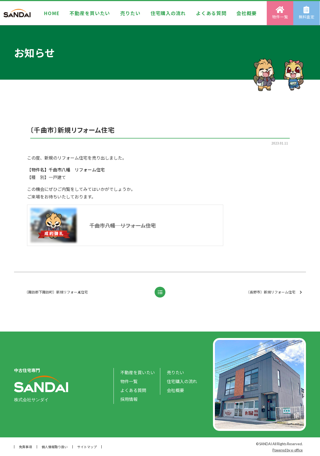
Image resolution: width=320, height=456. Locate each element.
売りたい (130, 12)
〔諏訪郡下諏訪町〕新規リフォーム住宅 (79, 292)
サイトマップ (87, 446)
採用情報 (129, 399)
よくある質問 (211, 12)
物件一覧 (280, 12)
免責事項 (25, 446)
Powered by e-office (287, 450)
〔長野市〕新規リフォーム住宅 (274, 292)
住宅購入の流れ (168, 12)
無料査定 (307, 12)
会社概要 (246, 12)
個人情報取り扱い (55, 446)
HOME (51, 12)
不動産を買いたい (89, 12)
